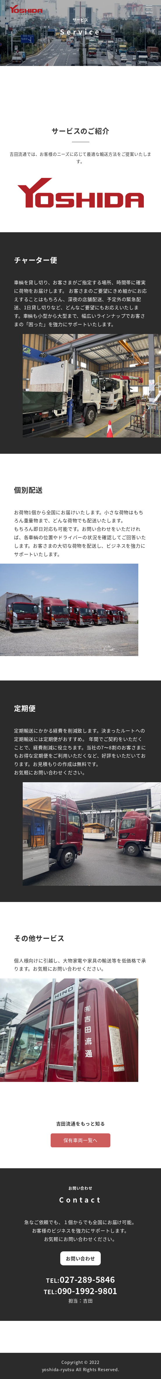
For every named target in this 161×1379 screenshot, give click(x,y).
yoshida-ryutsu (58, 1369)
